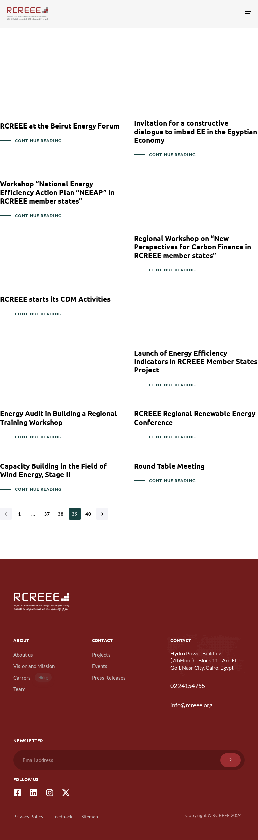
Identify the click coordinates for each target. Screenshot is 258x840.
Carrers (32, 677)
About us (23, 655)
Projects (101, 655)
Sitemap (89, 816)
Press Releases (109, 677)
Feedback (62, 816)
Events (100, 666)
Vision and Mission (34, 666)
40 (88, 514)
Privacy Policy (28, 816)
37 (47, 514)
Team (19, 689)
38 (61, 514)
